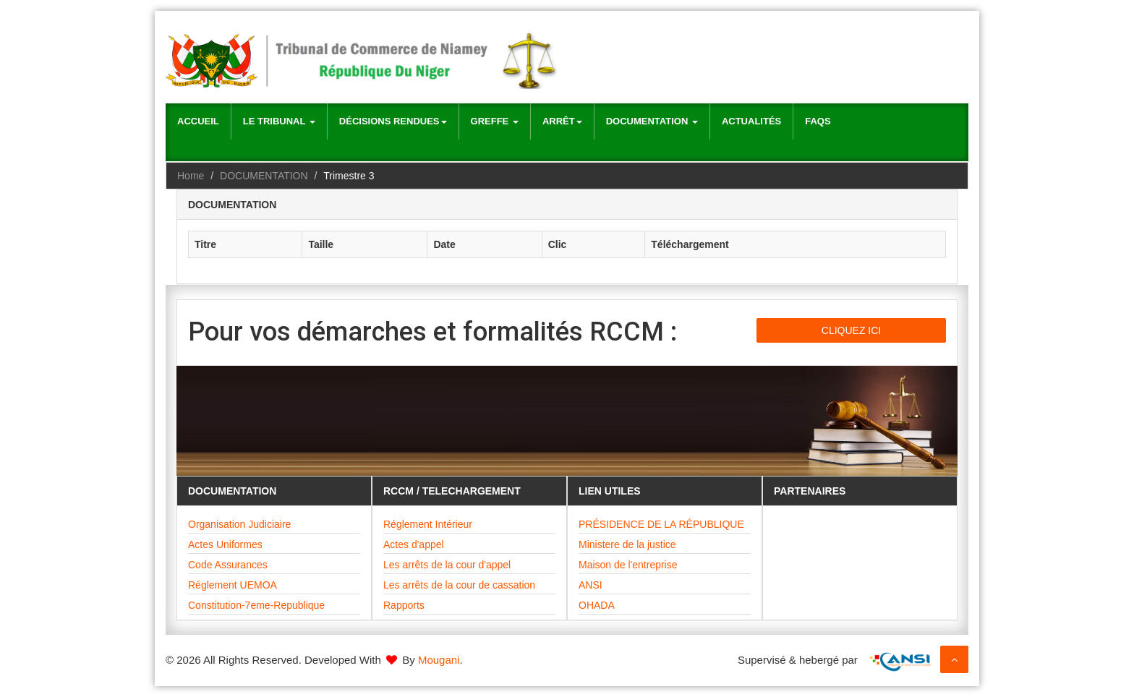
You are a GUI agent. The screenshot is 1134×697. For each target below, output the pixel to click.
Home (190, 175)
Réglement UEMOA (232, 585)
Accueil (198, 121)
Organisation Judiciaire (239, 524)
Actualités (751, 121)
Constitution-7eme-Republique (256, 605)
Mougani (439, 660)
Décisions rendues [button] (393, 121)
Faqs (817, 121)
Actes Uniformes (225, 544)
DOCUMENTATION (264, 175)
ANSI (590, 585)
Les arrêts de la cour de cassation (459, 585)
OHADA (597, 605)
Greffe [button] (495, 121)
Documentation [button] (652, 121)
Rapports (404, 605)
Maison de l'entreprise (628, 564)
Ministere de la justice (627, 544)
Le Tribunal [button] (279, 121)
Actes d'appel (413, 544)
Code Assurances (228, 564)
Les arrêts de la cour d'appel (447, 564)
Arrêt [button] (562, 121)
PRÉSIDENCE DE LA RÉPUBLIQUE (661, 524)
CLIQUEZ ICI (851, 330)
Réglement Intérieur (427, 524)
